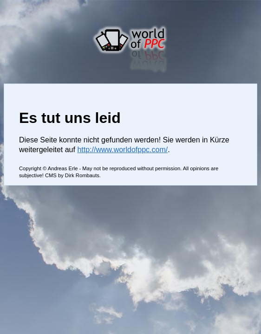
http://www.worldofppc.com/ (122, 150)
